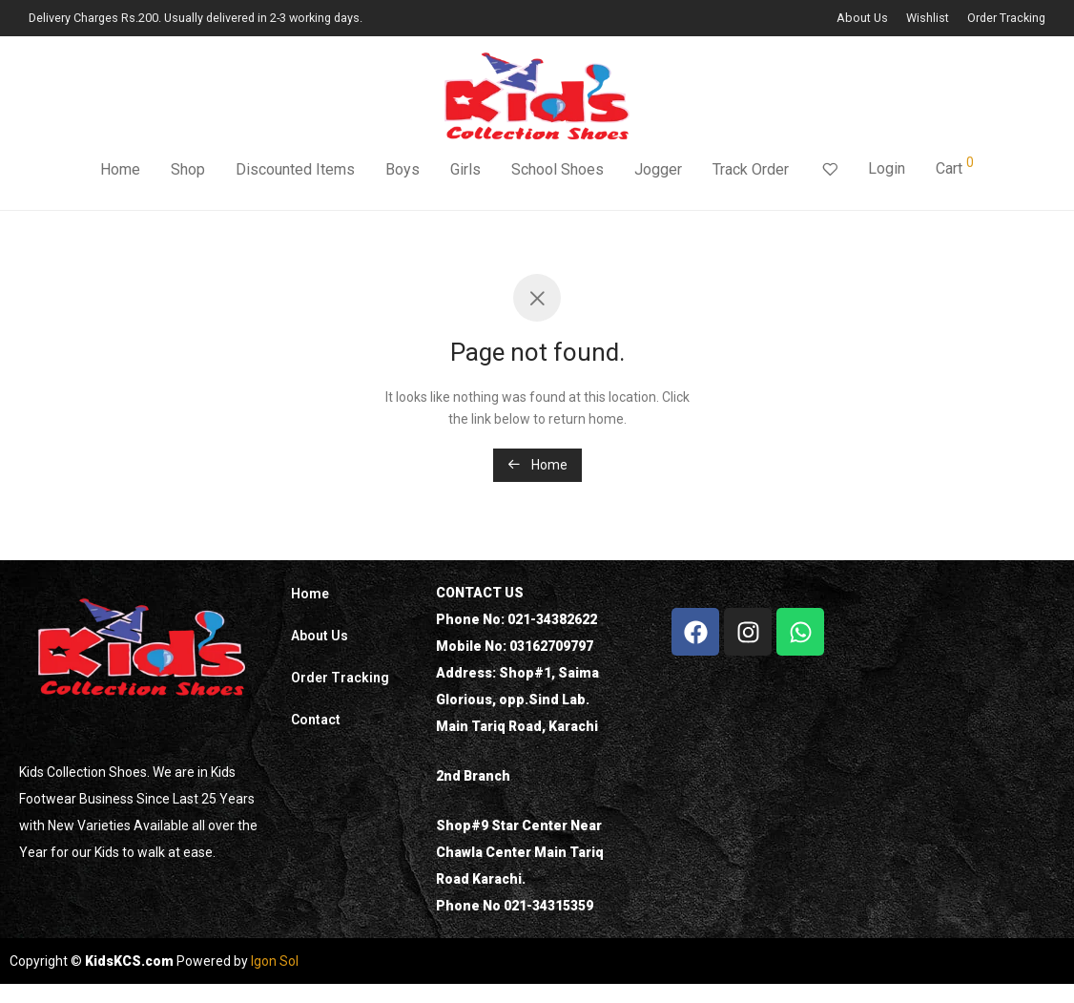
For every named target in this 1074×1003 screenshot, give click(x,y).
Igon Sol (275, 961)
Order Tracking (1006, 18)
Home (120, 169)
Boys (402, 169)
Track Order (751, 169)
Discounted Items (295, 169)
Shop (188, 169)
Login (886, 168)
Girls (465, 169)
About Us (862, 18)
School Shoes (557, 169)
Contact (316, 719)
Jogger (658, 169)
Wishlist (927, 18)
